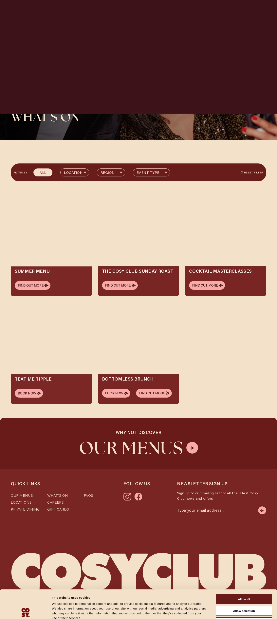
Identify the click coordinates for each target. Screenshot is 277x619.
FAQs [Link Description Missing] (88, 491)
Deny (244, 593)
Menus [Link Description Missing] (152, 9)
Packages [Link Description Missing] (240, 9)
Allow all (244, 570)
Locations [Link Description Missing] (127, 9)
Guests (84, 23)
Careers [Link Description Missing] (55, 498)
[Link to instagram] (127, 492)
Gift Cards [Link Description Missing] (58, 505)
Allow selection (244, 582)
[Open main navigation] (260, 9)
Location (41, 23)
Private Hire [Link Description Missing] (216, 9)
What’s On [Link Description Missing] (57, 491)
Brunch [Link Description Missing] (193, 9)
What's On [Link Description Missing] (172, 9)
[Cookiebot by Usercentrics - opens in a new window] (25, 611)
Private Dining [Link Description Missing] (25, 505)
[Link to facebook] (138, 492)
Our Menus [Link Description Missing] (22, 491)
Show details (207, 611)
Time (168, 23)
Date (125, 23)
